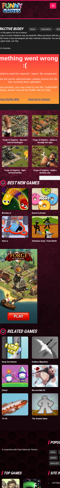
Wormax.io (6, 216)
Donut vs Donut (38, 216)
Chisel (4, 393)
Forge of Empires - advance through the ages (45, 144)
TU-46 (4, 421)
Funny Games (41, 28)
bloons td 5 (55, 466)
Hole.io (5, 244)
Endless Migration (40, 365)
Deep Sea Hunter (9, 365)
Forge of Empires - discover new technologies (15, 144)
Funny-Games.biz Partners (27, 452)
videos (53, 455)
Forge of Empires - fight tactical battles (15, 174)
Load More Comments (49, 181)
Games (27, 28)
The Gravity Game (39, 421)
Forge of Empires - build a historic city (45, 174)
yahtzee (53, 461)
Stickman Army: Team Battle (44, 244)
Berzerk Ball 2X (38, 393)
